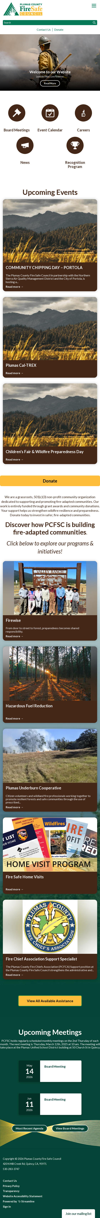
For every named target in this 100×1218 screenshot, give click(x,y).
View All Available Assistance (50, 1001)
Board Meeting (55, 1066)
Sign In (7, 1206)
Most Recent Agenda (29, 1128)
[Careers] (83, 118)
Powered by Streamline (18, 1201)
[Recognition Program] (75, 153)
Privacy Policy (11, 1186)
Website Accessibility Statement (22, 1196)
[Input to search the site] (50, 22)
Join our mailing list (78, 1213)
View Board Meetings (70, 1128)
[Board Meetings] (16, 118)
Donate (58, 29)
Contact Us (44, 29)
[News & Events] (25, 151)
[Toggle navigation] (94, 5)
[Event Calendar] (50, 118)
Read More (50, 83)
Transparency (11, 1191)
